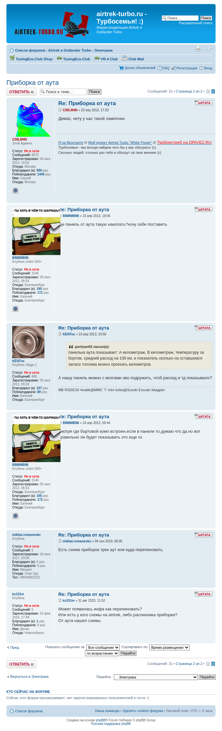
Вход (208, 68)
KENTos (69, 334)
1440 (40, 174)
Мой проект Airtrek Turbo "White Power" (120, 142)
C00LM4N (70, 110)
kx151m (69, 600)
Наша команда (107, 711)
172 (40, 292)
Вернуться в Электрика (29, 676)
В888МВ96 (71, 216)
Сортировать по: (155, 647)
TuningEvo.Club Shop (31, 59)
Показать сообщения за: (82, 647)
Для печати (197, 49)
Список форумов (30, 50)
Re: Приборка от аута (87, 103)
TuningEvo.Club (73, 59)
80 (39, 392)
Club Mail (133, 59)
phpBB (101, 720)
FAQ (166, 68)
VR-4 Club (106, 59)
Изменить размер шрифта (207, 49)
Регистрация (187, 68)
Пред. (15, 647)
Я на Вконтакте (70, 142)
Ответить (21, 92)
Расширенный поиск (195, 23)
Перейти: (104, 677)
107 (39, 388)
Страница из (189, 91)
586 (39, 170)
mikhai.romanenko (77, 541)
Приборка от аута (32, 82)
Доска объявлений (140, 68)
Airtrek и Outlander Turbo (69, 50)
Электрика (103, 50)
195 (39, 289)
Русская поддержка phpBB (111, 724)
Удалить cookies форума (143, 711)
